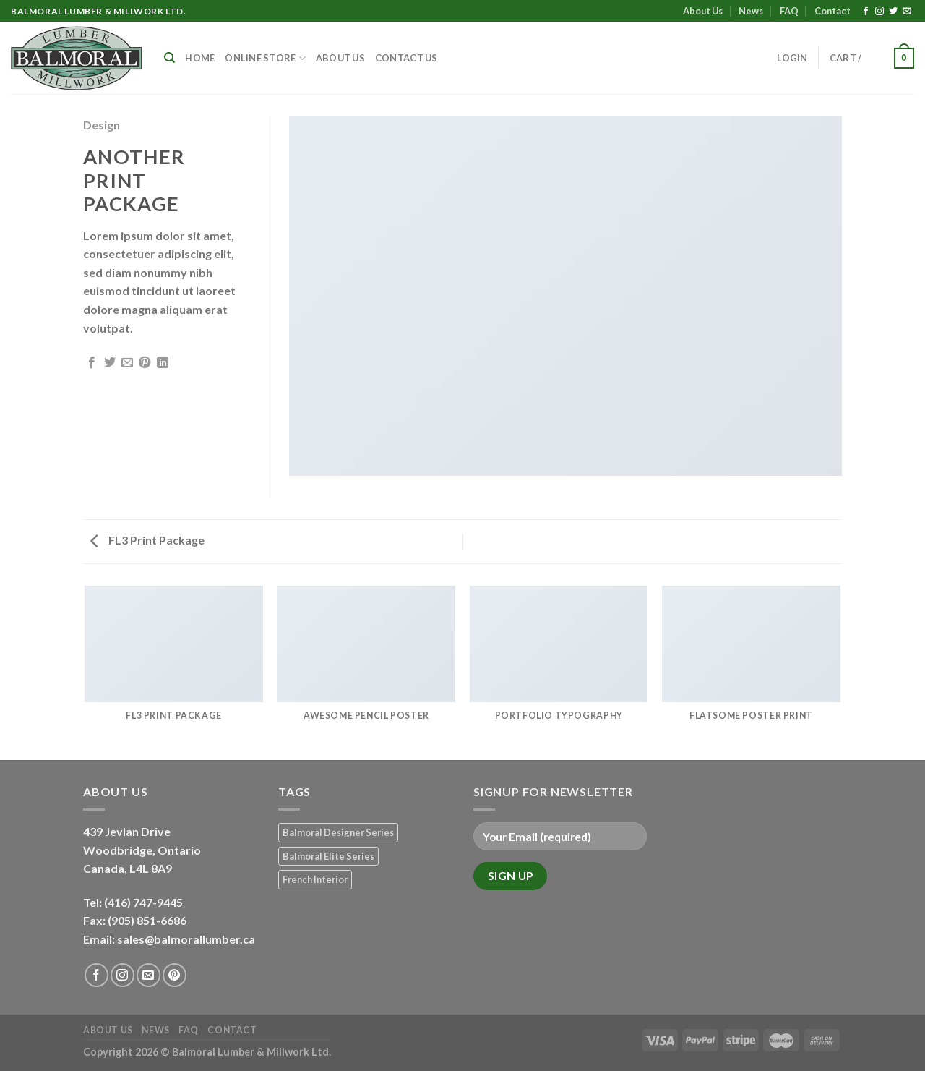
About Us (703, 11)
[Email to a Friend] (127, 363)
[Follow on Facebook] (865, 12)
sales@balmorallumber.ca (186, 939)
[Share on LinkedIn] (162, 363)
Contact (832, 11)
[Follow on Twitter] (893, 12)
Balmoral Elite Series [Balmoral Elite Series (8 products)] (328, 856)
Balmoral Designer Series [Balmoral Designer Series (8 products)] (338, 832)
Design (101, 125)
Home (200, 58)
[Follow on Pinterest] (174, 975)
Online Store (265, 58)
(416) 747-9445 (144, 902)
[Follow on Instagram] (879, 12)
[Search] (169, 58)
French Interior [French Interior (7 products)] (315, 879)
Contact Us (406, 58)
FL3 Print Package (147, 540)
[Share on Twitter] (110, 363)
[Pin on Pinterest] (144, 363)
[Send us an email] (907, 12)
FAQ (789, 11)
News (751, 11)
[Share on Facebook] (92, 363)
